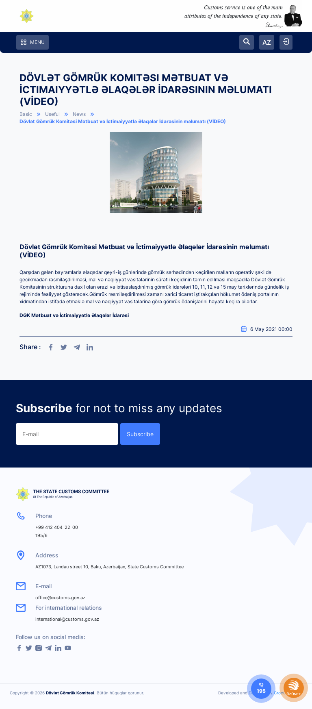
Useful (52, 114)
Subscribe (140, 434)
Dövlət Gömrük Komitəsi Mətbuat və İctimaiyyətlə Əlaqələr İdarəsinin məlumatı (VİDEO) (123, 121)
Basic (26, 114)
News (79, 114)
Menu (32, 42)
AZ (266, 42)
